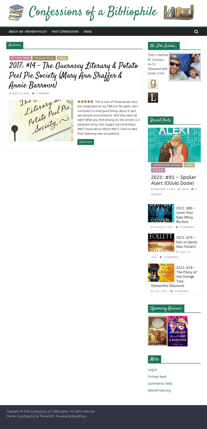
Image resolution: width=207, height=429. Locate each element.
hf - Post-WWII (20, 58)
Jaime (185, 189)
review (62, 58)
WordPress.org (159, 390)
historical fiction (44, 58)
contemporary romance (167, 165)
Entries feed (157, 377)
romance (158, 170)
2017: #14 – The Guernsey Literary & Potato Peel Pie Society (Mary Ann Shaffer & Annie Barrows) (73, 75)
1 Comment (41, 93)
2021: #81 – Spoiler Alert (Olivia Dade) (173, 180)
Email (88, 31)
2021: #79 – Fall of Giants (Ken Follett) (186, 242)
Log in (152, 370)
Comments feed (160, 383)
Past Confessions (65, 31)
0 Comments (185, 227)
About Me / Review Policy (28, 31)
